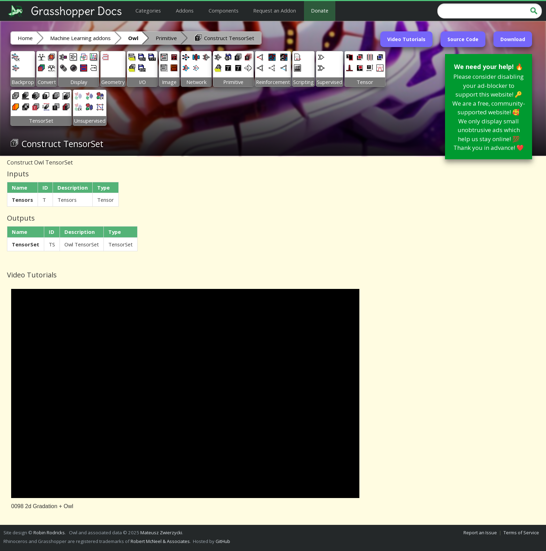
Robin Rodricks (49, 532)
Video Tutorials (406, 39)
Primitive (166, 38)
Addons (185, 10)
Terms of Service (521, 532)
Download (512, 39)
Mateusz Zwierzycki (161, 532)
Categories (148, 10)
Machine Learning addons (80, 38)
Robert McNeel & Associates (160, 541)
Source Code (462, 39)
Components (224, 10)
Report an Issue (480, 532)
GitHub (223, 541)
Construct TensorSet (224, 37)
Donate (319, 10)
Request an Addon (274, 10)
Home (25, 38)
